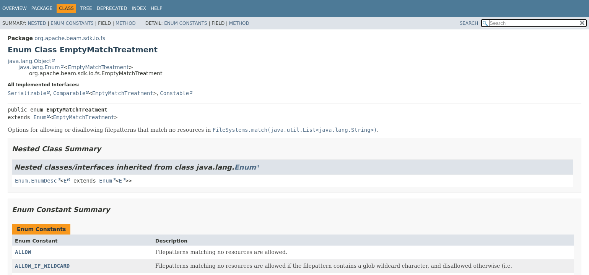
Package (41, 8)
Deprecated (112, 8)
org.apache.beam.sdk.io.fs (69, 38)
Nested (37, 23)
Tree (86, 8)
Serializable (27, 93)
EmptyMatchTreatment (98, 67)
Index (139, 8)
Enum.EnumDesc (36, 181)
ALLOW (23, 252)
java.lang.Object (29, 61)
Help (157, 8)
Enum (39, 117)
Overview (14, 8)
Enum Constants (71, 23)
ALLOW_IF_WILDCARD (42, 266)
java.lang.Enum (39, 67)
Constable (174, 93)
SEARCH (469, 23)
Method (126, 23)
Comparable (69, 93)
